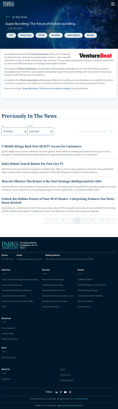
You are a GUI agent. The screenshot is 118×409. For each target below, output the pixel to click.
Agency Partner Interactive (70, 406)
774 (109, 221)
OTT (11, 35)
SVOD (41, 35)
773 (102, 221)
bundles (56, 35)
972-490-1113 (8, 259)
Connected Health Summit (90, 296)
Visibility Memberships (52, 285)
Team (62, 370)
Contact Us (65, 375)
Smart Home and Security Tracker (58, 296)
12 (92, 221)
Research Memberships (53, 280)
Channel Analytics (50, 307)
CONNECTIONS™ (85, 280)
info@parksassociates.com (29, 259)
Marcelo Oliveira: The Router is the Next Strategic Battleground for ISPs (51, 181)
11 (87, 221)
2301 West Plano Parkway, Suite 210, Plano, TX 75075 (69, 259)
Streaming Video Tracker (53, 290)
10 (82, 221)
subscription (73, 35)
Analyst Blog (7, 334)
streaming (25, 35)
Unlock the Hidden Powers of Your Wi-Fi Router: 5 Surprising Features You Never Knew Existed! (58, 201)
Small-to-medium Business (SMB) (17, 301)
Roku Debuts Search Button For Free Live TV (33, 164)
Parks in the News (10, 339)
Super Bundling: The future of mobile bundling (46, 89)
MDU (4, 307)
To (3, 126)
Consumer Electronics (12, 285)
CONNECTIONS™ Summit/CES (91, 285)
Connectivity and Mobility (14, 296)
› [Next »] (114, 221)
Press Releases (8, 328)
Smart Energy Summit (87, 290)
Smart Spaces (84, 307)
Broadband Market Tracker (55, 301)
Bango (90, 35)
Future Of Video (84, 301)
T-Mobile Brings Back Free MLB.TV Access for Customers (41, 146)
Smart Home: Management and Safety (20, 280)
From (30, 126)
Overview (6, 379)
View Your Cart (9, 358)
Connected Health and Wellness (17, 290)
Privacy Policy (66, 380)
